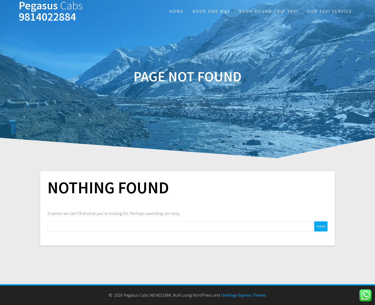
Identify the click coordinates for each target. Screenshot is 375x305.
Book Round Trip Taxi (268, 11)
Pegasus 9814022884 (51, 11)
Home (176, 11)
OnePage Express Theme (243, 295)
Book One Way (211, 11)
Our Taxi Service (329, 11)
